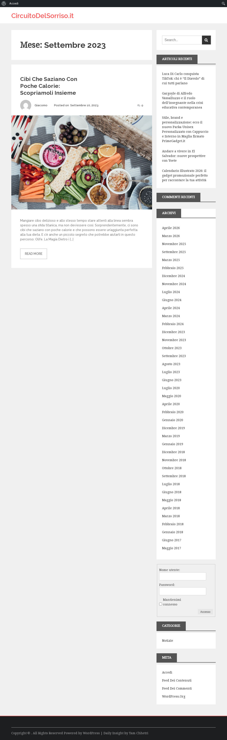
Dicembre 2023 (173, 332)
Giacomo (41, 105)
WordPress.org (173, 696)
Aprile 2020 (171, 404)
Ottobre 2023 (172, 348)
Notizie (167, 640)
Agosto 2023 (171, 364)
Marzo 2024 (171, 316)
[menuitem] (4, 3)
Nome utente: (169, 570)
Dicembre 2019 (173, 428)
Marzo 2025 (171, 260)
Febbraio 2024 (173, 324)
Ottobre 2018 (172, 468)
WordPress (91, 733)
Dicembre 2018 (173, 452)
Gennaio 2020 (172, 420)
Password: (167, 585)
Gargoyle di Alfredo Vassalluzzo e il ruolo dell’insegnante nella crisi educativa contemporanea (182, 100)
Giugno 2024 (171, 300)
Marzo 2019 (171, 436)
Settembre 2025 (174, 252)
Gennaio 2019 (172, 444)
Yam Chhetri (138, 733)
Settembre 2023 (174, 356)
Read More (33, 253)
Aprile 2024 (171, 308)
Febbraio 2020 (173, 412)
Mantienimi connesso (172, 602)
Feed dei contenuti (177, 680)
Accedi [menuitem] (13, 3)
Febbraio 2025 (173, 268)
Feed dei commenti (177, 688)
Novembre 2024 (174, 284)
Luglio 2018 (171, 484)
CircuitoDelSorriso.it (42, 16)
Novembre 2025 (174, 244)
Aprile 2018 (171, 508)
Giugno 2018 (171, 492)
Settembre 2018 (174, 476)
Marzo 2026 (171, 236)
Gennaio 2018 (172, 532)
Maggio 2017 (171, 548)
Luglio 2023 (171, 372)
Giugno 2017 (171, 540)
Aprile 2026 (171, 228)
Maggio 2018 (171, 500)
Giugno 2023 (171, 380)
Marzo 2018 (171, 516)
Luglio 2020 (171, 388)
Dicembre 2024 (173, 276)
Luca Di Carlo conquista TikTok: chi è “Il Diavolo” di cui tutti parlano (183, 78)
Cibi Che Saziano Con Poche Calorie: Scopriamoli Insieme (48, 86)
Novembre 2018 (174, 460)
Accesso (205, 611)
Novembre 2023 (174, 340)
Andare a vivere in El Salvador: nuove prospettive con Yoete (183, 155)
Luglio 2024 (171, 292)
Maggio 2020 (171, 396)
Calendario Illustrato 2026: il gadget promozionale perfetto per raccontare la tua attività (185, 175)
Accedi (167, 672)
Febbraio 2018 (173, 524)
